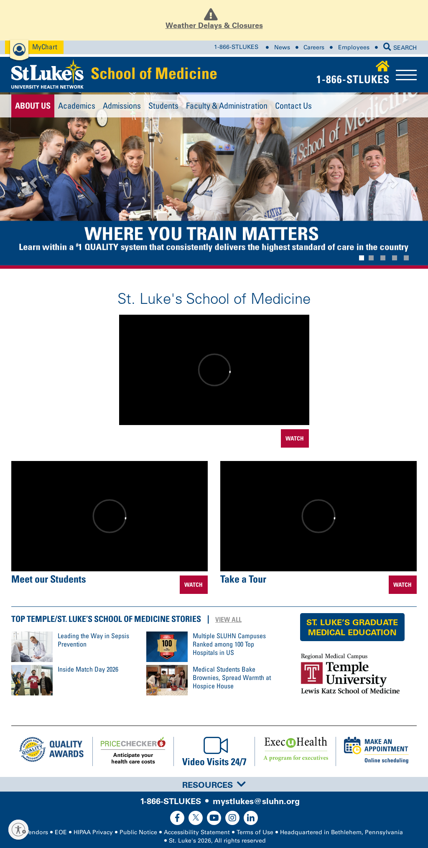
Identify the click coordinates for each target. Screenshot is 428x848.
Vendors (36, 832)
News (282, 47)
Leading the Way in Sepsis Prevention (93, 640)
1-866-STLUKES (236, 47)
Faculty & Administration (227, 105)
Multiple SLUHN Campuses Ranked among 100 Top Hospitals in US (229, 644)
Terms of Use (255, 832)
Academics (76, 105)
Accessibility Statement (197, 832)
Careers (313, 47)
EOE (61, 832)
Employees (353, 47)
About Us (33, 106)
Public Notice (138, 832)
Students (163, 105)
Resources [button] (214, 785)
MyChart (44, 46)
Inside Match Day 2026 (88, 669)
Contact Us (293, 105)
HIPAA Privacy (93, 832)
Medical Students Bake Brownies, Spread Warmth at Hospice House (232, 677)
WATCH (294, 438)
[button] (32, 180)
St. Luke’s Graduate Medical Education (352, 627)
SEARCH (400, 47)
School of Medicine (154, 73)
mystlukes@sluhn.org (256, 801)
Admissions (122, 105)
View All (228, 619)
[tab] (214, 784)
